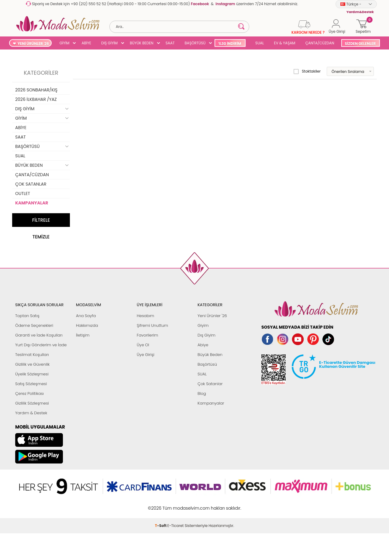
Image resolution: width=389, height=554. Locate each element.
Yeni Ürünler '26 (212, 316)
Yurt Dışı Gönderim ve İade (41, 345)
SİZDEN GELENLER (360, 43)
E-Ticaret (175, 525)
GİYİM (65, 43)
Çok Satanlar (210, 384)
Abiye (203, 345)
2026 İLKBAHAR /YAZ (36, 99)
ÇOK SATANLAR (30, 184)
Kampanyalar (211, 403)
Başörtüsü (207, 364)
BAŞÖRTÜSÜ (194, 43)
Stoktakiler (307, 71)
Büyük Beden (210, 354)
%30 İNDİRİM (229, 43)
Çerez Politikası (29, 393)
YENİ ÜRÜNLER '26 (33, 43)
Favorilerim (147, 335)
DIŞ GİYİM (109, 43)
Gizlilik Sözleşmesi (32, 403)
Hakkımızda (87, 325)
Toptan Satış (27, 316)
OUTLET (22, 193)
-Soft (161, 525)
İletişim (83, 335)
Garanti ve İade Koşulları (39, 335)
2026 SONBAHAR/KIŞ (36, 90)
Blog (202, 393)
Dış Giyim (206, 335)
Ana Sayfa (86, 316)
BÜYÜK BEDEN (141, 43)
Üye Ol (143, 345)
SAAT (170, 43)
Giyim (203, 325)
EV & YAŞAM (284, 43)
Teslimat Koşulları (32, 354)
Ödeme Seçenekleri (34, 325)
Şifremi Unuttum (152, 325)
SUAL (258, 43)
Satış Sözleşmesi (31, 384)
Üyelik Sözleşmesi (32, 374)
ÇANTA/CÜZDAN (319, 43)
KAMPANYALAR (31, 203)
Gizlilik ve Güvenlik (32, 364)
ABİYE (86, 43)
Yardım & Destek (31, 413)
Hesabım (145, 316)
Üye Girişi (145, 354)
